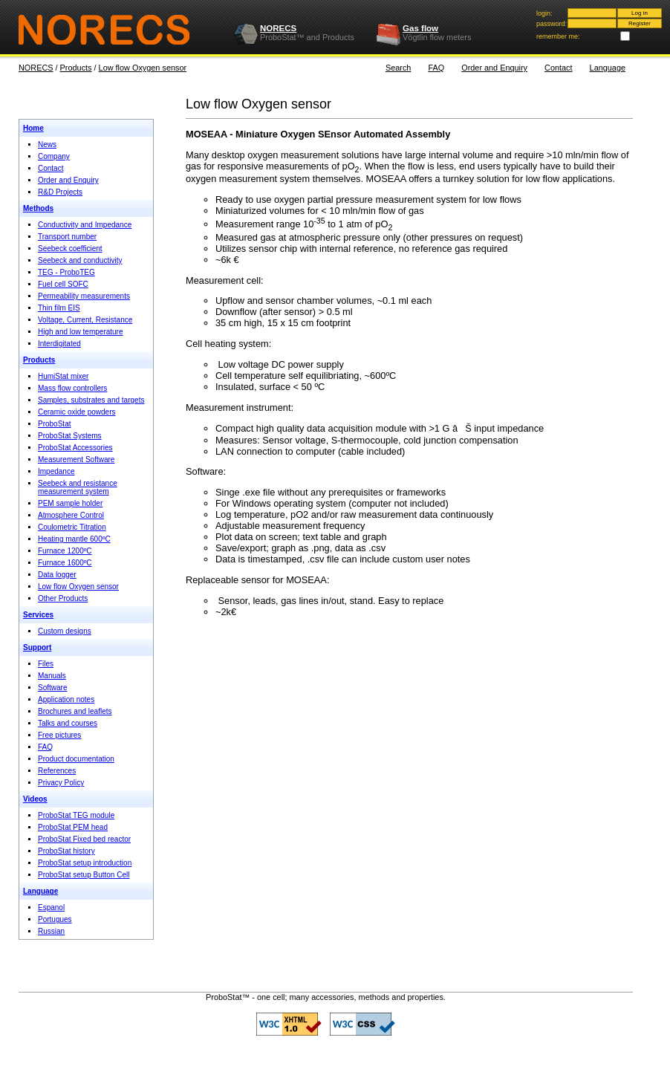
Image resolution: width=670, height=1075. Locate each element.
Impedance (56, 471)
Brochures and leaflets (75, 711)
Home (33, 128)
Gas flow (420, 28)
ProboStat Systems (70, 436)
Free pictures (59, 735)
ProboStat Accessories (75, 448)
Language (607, 67)
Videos (35, 799)
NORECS (278, 28)
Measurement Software (76, 459)
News (47, 144)
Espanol (51, 907)
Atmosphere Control (71, 515)
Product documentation (76, 759)
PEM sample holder (70, 503)
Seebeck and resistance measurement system (77, 487)
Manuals (52, 676)
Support (37, 647)
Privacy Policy (61, 783)
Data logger (57, 575)
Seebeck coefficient (70, 248)
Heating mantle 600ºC (74, 539)
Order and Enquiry (494, 67)
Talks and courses (67, 723)
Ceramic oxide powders (77, 412)
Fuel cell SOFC (63, 284)
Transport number (67, 237)
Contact (558, 67)
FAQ (436, 67)
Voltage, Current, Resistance (85, 320)
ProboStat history (66, 851)
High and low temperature (80, 332)
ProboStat (54, 424)
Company (54, 156)
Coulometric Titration (72, 527)
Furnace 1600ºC (65, 563)
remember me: (558, 36)
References (57, 771)
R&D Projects (60, 192)
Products (76, 67)
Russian (51, 931)
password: (551, 23)
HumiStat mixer (63, 376)
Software (52, 687)
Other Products (63, 598)
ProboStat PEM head (73, 827)
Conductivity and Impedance (84, 225)
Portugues (55, 919)
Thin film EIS (59, 308)
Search (398, 67)
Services (38, 615)
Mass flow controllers (72, 388)
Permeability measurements (84, 296)
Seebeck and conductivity (80, 260)
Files (45, 664)
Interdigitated (59, 344)
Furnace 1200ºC (65, 551)
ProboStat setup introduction (84, 863)
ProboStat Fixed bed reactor (84, 839)
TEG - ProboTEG (66, 272)
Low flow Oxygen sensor (142, 67)
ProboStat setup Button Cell (83, 875)
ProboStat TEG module (76, 815)
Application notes (66, 699)
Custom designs (64, 631)
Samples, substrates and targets (91, 400)
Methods (38, 208)
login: (544, 13)
